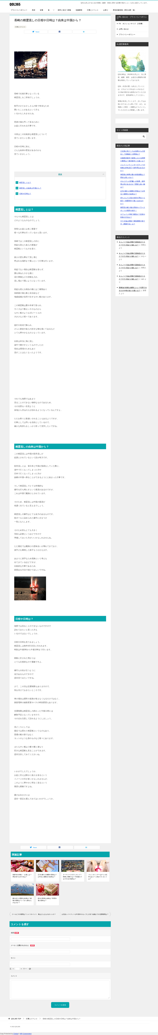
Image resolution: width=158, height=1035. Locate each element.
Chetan (15, 1034)
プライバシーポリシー (19, 10)
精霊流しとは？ (25, 182)
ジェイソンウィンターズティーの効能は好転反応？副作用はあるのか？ (132, 168)
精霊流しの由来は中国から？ (30, 188)
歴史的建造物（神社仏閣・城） (124, 10)
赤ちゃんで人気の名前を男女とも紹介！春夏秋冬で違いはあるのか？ (132, 201)
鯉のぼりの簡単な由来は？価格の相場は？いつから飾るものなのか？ (22, 900)
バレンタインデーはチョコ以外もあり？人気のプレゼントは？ (97, 877)
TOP (16, 1019)
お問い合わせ (124, 29)
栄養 (41, 10)
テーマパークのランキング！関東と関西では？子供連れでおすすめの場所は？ (72, 877)
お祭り (105, 10)
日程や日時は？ (25, 194)
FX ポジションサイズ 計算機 (130, 24)
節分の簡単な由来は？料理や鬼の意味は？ (47, 899)
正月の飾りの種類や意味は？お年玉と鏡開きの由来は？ (47, 876)
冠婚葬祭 (79, 10)
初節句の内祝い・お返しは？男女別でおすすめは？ (22, 876)
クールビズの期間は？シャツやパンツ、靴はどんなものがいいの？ (34, 914)
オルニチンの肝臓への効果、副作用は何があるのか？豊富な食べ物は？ (132, 184)
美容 (33, 10)
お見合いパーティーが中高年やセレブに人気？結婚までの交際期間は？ (85, 914)
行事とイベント (93, 10)
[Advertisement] (60, 43)
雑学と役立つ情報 (64, 10)
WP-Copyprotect (25, 1034)
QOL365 (15, 4)
